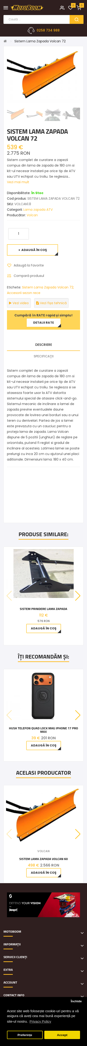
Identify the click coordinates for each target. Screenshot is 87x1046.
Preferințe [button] (25, 1035)
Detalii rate (43, 322)
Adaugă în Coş (34, 250)
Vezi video (19, 303)
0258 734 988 (48, 30)
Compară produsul (29, 275)
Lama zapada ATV (38, 209)
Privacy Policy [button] (40, 1021)
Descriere (43, 344)
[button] (78, 596)
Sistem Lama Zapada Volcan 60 (43, 858)
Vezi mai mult (18, 182)
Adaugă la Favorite (29, 265)
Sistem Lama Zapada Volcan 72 (40, 41)
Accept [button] (62, 1035)
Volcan (32, 215)
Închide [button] (76, 1001)
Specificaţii (44, 356)
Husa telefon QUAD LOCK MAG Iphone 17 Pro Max (43, 729)
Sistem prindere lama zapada (43, 608)
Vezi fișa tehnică (51, 303)
